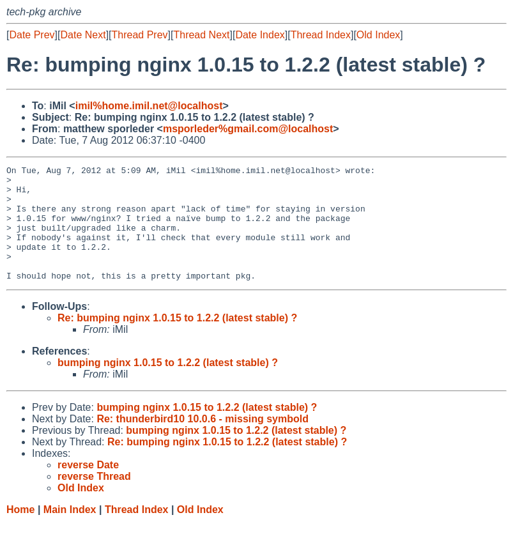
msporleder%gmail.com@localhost (248, 128)
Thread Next (201, 34)
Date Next (82, 34)
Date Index (259, 34)
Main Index (69, 532)
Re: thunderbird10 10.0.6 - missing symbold (202, 441)
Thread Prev (140, 34)
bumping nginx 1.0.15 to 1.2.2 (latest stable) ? (167, 385)
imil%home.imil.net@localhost (149, 105)
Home (20, 532)
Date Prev (31, 34)
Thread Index (321, 34)
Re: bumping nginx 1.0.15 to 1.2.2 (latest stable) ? (177, 340)
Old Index (378, 34)
